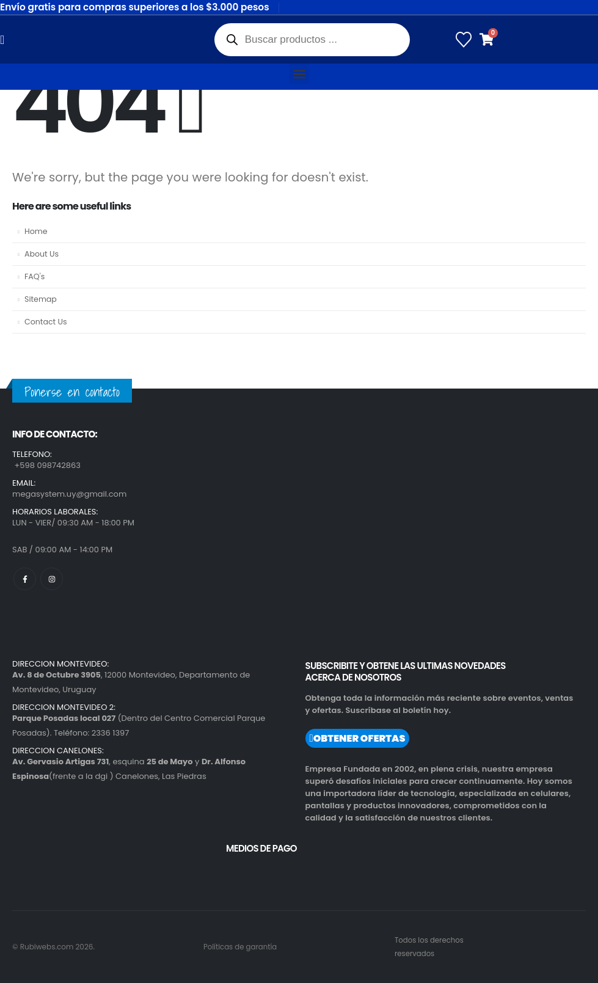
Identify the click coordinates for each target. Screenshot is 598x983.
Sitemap (40, 299)
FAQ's (34, 276)
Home (36, 231)
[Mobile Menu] (6, 39)
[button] (299, 74)
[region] (158, 880)
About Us (41, 254)
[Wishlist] (463, 40)
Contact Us (45, 321)
